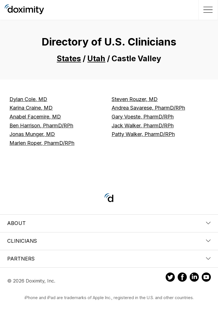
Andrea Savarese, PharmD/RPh (148, 108)
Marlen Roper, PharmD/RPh (41, 143)
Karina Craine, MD (31, 108)
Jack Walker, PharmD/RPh (143, 126)
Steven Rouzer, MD (135, 99)
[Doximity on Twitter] (170, 278)
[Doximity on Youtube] (206, 278)
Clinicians (109, 241)
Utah (96, 58)
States (69, 58)
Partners (109, 259)
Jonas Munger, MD (32, 134)
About (109, 223)
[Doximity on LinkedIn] (194, 278)
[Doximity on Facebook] (182, 278)
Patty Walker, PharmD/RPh (143, 134)
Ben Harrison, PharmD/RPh (41, 126)
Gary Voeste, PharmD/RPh (143, 117)
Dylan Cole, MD (28, 99)
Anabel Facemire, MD (35, 117)
